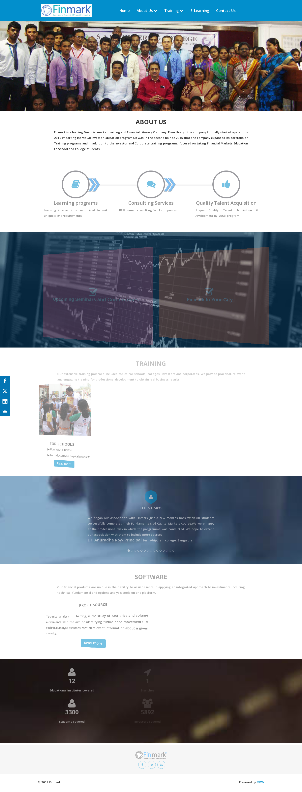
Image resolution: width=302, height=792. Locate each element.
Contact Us (226, 10)
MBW (260, 782)
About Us (145, 10)
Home (124, 10)
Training (171, 10)
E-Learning (199, 10)
